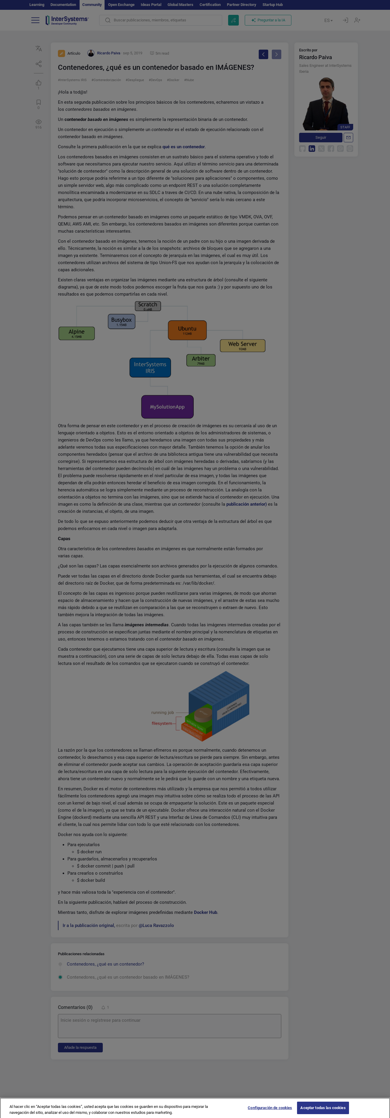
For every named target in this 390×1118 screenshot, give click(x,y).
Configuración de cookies (270, 1110)
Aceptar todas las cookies (322, 1110)
